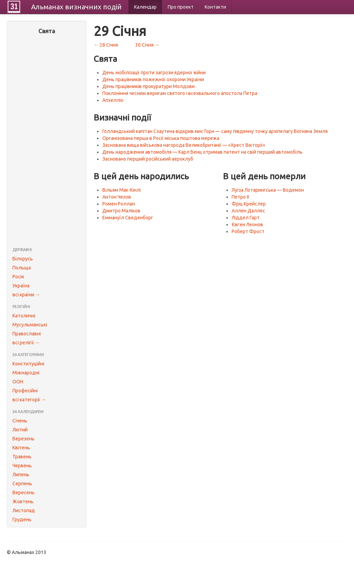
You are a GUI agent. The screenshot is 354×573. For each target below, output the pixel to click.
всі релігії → (26, 342)
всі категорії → (29, 399)
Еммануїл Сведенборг (127, 217)
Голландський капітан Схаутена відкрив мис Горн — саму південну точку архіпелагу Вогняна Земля (215, 131)
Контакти (215, 7)
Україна (20, 285)
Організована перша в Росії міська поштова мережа (160, 138)
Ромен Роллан (118, 204)
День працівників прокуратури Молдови (148, 86)
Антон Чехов (116, 197)
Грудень (21, 519)
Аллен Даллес (248, 210)
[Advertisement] (47, 141)
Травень (21, 456)
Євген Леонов (247, 224)
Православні (26, 333)
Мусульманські (29, 324)
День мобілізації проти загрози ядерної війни (154, 72)
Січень (19, 420)
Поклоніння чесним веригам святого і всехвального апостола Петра (179, 93)
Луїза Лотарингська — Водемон (268, 190)
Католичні (23, 315)
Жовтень (23, 501)
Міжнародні (25, 372)
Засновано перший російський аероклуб (147, 159)
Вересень (23, 492)
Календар (145, 7)
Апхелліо (112, 100)
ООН (17, 381)
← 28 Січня (106, 45)
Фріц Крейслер (249, 204)
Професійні (25, 390)
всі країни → (26, 294)
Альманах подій (76, 7)
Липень (20, 474)
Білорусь (22, 258)
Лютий (20, 429)
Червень (22, 465)
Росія (18, 276)
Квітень (21, 447)
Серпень (22, 483)
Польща (21, 267)
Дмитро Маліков (121, 210)
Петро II (240, 197)
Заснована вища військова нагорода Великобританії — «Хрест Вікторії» (183, 145)
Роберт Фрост (248, 231)
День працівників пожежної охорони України (153, 79)
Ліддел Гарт (246, 217)
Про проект (181, 7)
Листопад (23, 510)
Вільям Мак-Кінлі (121, 190)
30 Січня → (147, 45)
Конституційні (28, 363)
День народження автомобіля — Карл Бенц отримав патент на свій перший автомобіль (202, 152)
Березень (23, 438)
